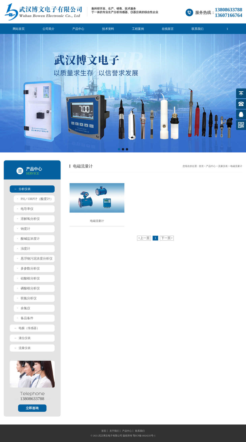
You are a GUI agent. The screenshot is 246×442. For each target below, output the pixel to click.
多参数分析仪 (28, 268)
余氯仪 (23, 308)
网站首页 (19, 28)
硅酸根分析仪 (28, 278)
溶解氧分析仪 (28, 218)
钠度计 (23, 228)
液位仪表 (22, 338)
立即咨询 (32, 408)
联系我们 (197, 28)
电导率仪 (25, 208)
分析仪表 (22, 189)
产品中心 (78, 28)
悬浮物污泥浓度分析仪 (34, 258)
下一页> (166, 238)
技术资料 (108, 28)
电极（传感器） (27, 328)
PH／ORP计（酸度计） (35, 199)
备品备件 (25, 318)
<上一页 (144, 238)
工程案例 (138, 28)
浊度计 (23, 248)
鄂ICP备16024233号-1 (144, 435)
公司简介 (48, 28)
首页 (201, 166)
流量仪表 (22, 348)
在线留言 (168, 28)
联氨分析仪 (27, 298)
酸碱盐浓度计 (28, 238)
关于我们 (114, 430)
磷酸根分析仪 (28, 288)
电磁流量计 (97, 220)
